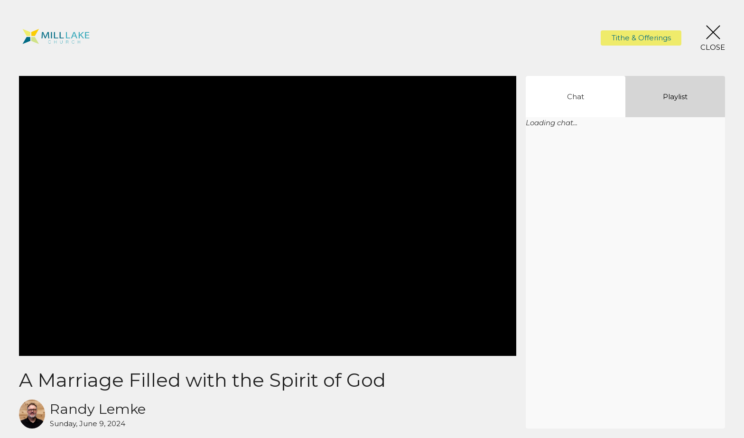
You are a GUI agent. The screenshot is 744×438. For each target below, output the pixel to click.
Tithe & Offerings (641, 37)
